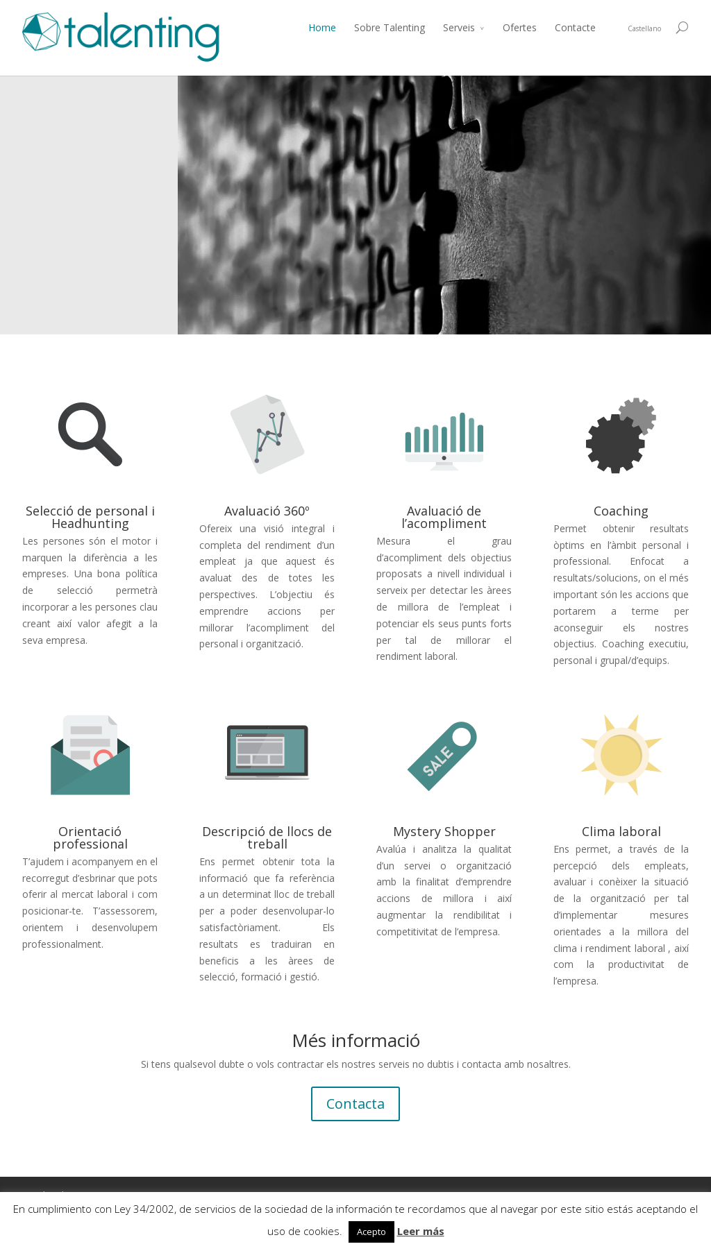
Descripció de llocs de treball (267, 837)
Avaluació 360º (267, 510)
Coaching (621, 510)
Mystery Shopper (444, 831)
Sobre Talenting (389, 27)
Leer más (420, 1231)
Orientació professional (90, 837)
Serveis (459, 27)
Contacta (355, 1103)
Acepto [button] (371, 1231)
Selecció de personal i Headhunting (90, 516)
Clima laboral (621, 831)
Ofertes (520, 27)
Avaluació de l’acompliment (444, 516)
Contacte (575, 27)
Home (322, 27)
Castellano (644, 28)
